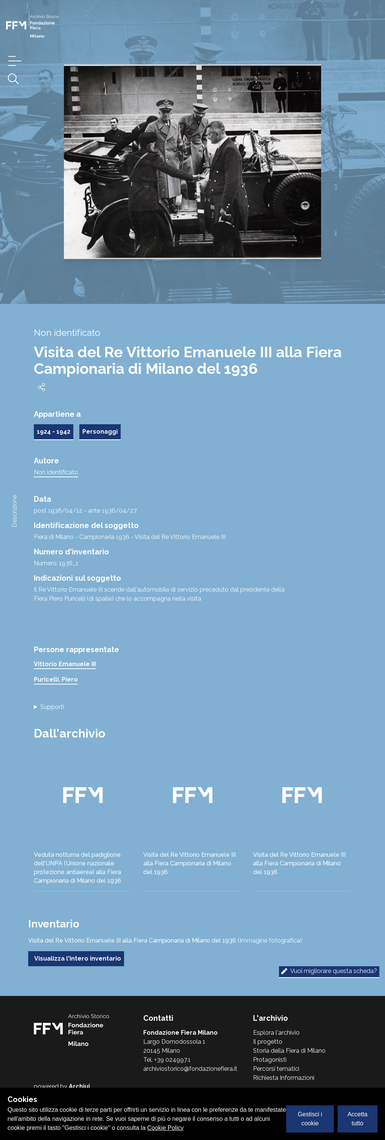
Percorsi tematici (276, 1068)
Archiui (79, 1086)
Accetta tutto (357, 1118)
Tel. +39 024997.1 (167, 1059)
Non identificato (56, 472)
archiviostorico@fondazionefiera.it (190, 1068)
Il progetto (267, 1041)
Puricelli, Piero (56, 679)
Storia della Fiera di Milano (289, 1050)
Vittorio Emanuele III (65, 664)
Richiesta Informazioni (283, 1077)
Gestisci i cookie (310, 1118)
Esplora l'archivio (276, 1032)
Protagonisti (269, 1059)
